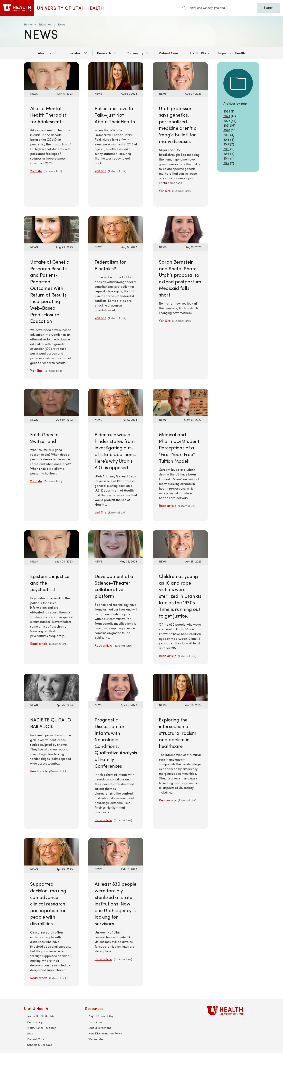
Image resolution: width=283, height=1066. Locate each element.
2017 (226, 144)
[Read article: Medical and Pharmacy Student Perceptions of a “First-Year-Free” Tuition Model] (180, 402)
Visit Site (36, 171)
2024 (226, 111)
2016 (226, 149)
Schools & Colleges (39, 1045)
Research (104, 53)
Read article (167, 506)
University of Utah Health (70, 8)
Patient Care (168, 53)
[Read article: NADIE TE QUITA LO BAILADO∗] (51, 687)
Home (28, 24)
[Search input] (218, 8)
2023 (226, 116)
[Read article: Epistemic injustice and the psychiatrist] (51, 544)
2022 (226, 121)
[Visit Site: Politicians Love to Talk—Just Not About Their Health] (115, 75)
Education (45, 24)
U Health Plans (198, 53)
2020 (226, 130)
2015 (226, 154)
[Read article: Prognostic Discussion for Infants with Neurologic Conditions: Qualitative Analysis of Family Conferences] (115, 687)
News (61, 24)
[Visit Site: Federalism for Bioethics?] (115, 229)
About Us (44, 53)
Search (268, 8)
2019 (226, 135)
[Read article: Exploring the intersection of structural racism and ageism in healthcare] (180, 687)
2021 (226, 125)
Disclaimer (95, 1022)
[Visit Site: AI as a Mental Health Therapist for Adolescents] (51, 75)
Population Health (231, 53)
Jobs (30, 1033)
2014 (226, 158)
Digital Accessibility (100, 1016)
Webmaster (96, 1039)
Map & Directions (99, 1028)
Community (135, 53)
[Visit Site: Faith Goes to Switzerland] (51, 402)
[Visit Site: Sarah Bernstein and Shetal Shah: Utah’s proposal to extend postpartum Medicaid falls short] (180, 229)
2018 (226, 139)
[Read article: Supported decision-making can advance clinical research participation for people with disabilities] (51, 851)
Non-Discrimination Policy (105, 1033)
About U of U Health (40, 1016)
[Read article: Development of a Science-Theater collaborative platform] (115, 544)
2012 (226, 163)
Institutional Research (41, 1028)
